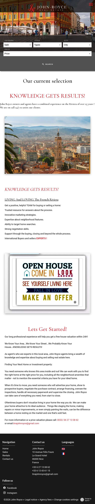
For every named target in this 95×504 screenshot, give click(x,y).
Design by (85, 500)
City (66, 40)
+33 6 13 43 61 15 (41, 470)
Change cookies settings (66, 499)
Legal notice (31, 499)
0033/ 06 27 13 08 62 (67, 420)
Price (7, 49)
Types (37, 40)
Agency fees (45, 499)
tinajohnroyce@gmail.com (26, 423)
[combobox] (17, 44)
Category (9, 40)
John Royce (38, 448)
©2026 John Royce (13, 499)
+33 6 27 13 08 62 (41, 467)
